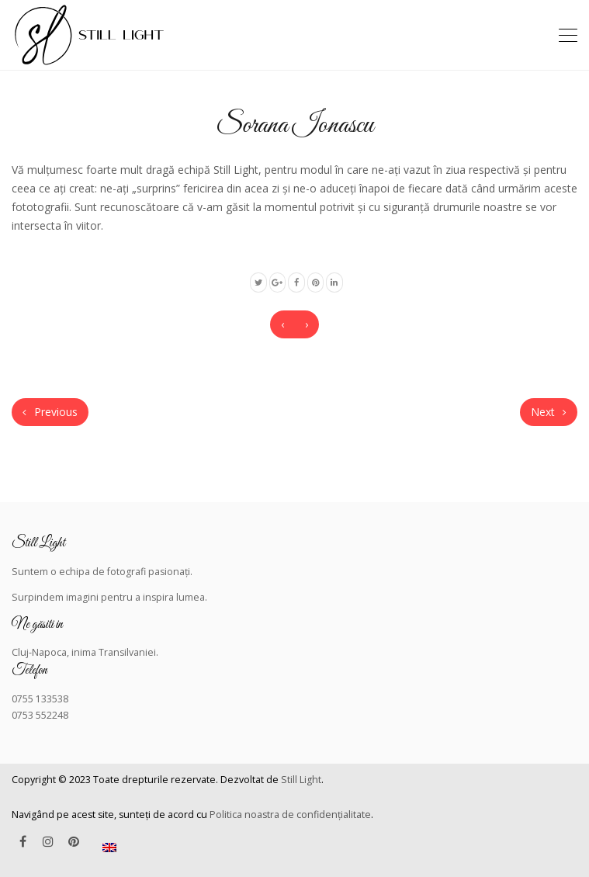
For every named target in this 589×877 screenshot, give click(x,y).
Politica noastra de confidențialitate (290, 814)
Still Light (301, 779)
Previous (50, 411)
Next (548, 411)
